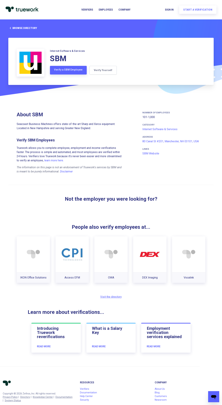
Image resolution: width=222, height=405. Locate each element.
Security (84, 399)
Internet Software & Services (159, 129)
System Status (13, 400)
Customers (161, 396)
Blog (157, 392)
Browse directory (22, 28)
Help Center (86, 396)
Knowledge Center (43, 397)
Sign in (169, 9)
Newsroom (161, 399)
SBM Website (150, 153)
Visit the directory (111, 296)
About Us (160, 388)
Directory (25, 397)
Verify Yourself (103, 70)
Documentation (64, 397)
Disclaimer (66, 171)
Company (124, 9)
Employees (106, 9)
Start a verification (197, 9)
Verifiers (87, 9)
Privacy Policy (10, 397)
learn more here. (54, 160)
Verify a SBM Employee (68, 69)
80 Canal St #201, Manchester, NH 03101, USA (170, 141)
